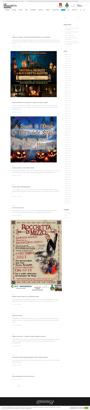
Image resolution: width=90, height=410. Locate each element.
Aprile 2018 (67, 190)
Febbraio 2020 (68, 144)
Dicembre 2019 (68, 148)
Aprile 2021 (67, 120)
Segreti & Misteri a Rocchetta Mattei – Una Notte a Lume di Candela (30, 102)
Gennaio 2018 (67, 196)
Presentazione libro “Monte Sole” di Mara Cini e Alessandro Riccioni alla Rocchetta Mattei (72, 43)
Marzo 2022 (67, 109)
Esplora (20, 9)
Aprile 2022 (67, 107)
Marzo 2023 (67, 89)
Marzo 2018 (67, 192)
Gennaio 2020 (67, 146)
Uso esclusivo (55, 9)
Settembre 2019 (68, 155)
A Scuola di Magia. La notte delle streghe (23, 168)
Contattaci (74, 9)
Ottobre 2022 (67, 98)
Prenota (48, 9)
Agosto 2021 (67, 115)
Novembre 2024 (68, 69)
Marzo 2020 (67, 142)
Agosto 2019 (67, 157)
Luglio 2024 (67, 72)
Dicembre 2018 (68, 172)
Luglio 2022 (67, 102)
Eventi (13, 35)
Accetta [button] (86, 407)
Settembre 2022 (68, 100)
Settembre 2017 (68, 201)
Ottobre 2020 (67, 131)
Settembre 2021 (68, 113)
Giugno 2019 (67, 161)
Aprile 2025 (67, 63)
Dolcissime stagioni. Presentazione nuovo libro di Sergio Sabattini (30, 357)
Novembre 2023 (68, 80)
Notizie (63, 9)
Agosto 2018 (67, 181)
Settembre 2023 (68, 85)
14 (34, 385)
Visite (26, 9)
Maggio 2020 (67, 137)
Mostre (66, 217)
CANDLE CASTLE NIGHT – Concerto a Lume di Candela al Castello (29, 336)
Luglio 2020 (67, 135)
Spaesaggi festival (17, 315)
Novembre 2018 (68, 174)
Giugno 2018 (67, 185)
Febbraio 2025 (68, 65)
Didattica (41, 9)
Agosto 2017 (67, 203)
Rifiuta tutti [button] (81, 407)
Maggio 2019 (67, 163)
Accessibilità (33, 9)
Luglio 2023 (67, 87)
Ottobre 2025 (67, 56)
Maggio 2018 (67, 187)
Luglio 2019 (67, 159)
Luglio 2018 (67, 183)
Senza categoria (68, 213)
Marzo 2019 (67, 166)
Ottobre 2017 (67, 198)
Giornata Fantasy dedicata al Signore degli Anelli (25, 296)
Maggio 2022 (67, 104)
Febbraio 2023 (68, 91)
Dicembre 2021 (68, 111)
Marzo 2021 (67, 122)
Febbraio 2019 (67, 168)
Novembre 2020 (68, 128)
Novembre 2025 (68, 54)
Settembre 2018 (68, 179)
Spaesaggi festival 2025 (69, 35)
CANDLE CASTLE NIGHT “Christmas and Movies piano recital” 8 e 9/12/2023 (31, 37)
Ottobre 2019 (67, 152)
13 (31, 385)
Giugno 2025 (67, 61)
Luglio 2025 (67, 58)
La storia (14, 9)
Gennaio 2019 (67, 170)
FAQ (68, 9)
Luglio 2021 (67, 117)
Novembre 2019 (68, 150)
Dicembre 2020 (68, 126)
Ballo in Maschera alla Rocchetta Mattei (23, 376)
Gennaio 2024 (67, 78)
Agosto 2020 (67, 133)
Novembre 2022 (68, 96)
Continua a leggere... (17, 46)
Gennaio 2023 (67, 93)
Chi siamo (7, 9)
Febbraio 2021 (67, 124)
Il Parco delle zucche (18, 207)
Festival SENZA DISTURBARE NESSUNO (21, 187)
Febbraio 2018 (68, 194)
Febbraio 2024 (68, 76)
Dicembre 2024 (68, 67)
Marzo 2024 (67, 74)
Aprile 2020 (67, 139)
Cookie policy (28, 408)
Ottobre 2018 (67, 177)
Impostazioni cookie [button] (74, 407)
